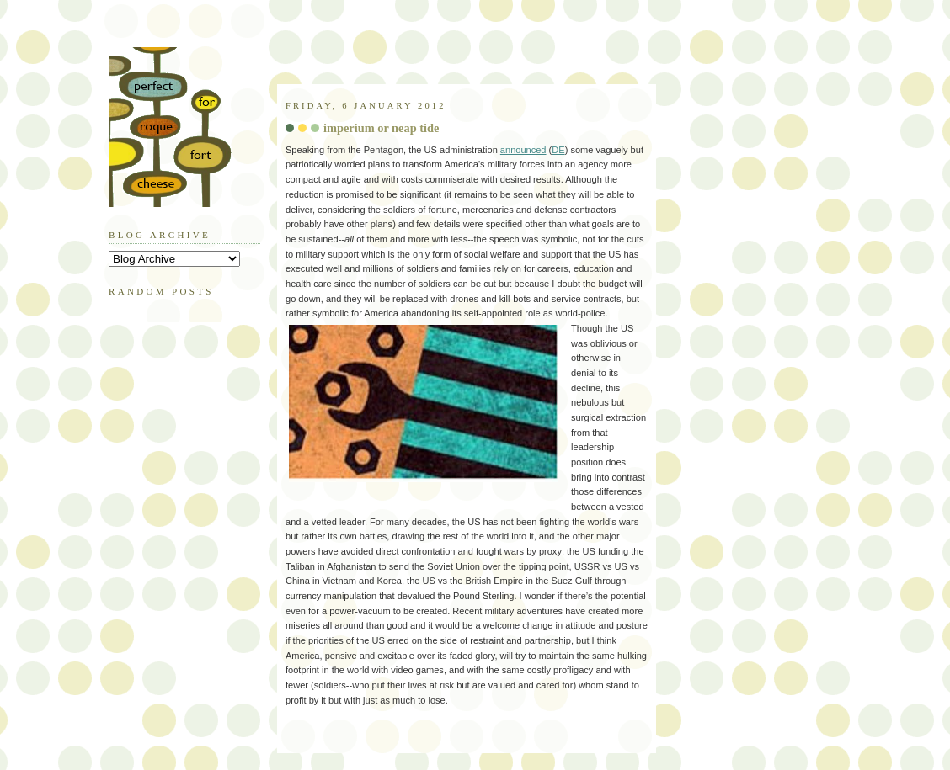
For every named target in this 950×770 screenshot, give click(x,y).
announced (523, 150)
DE (558, 150)
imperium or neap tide (381, 128)
